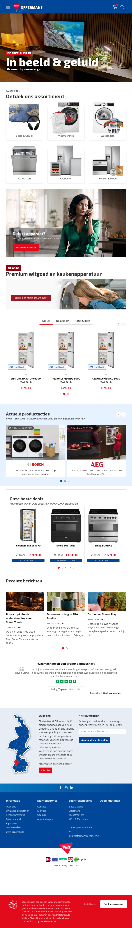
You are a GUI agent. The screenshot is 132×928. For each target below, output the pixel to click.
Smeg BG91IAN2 (65, 565)
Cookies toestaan (114, 904)
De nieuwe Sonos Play (102, 634)
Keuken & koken (108, 185)
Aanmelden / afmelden (94, 759)
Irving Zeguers (59, 708)
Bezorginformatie (15, 834)
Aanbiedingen (45, 838)
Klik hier (45, 790)
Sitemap (41, 834)
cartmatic (73, 885)
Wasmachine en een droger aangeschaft (65, 683)
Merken (41, 830)
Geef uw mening (112, 712)
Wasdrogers (108, 142)
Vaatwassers (24, 185)
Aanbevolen (82, 340)
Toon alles (95, 712)
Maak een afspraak (26, 267)
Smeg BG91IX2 (103, 565)
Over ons (11, 826)
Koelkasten (66, 185)
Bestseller (62, 340)
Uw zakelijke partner (17, 830)
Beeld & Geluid (24, 142)
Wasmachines (66, 142)
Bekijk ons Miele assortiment (31, 317)
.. (80, 695)
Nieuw (46, 340)
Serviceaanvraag (15, 851)
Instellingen (90, 904)
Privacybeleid (13, 838)
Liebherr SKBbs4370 (28, 565)
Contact (41, 826)
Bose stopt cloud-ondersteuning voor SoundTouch (19, 637)
